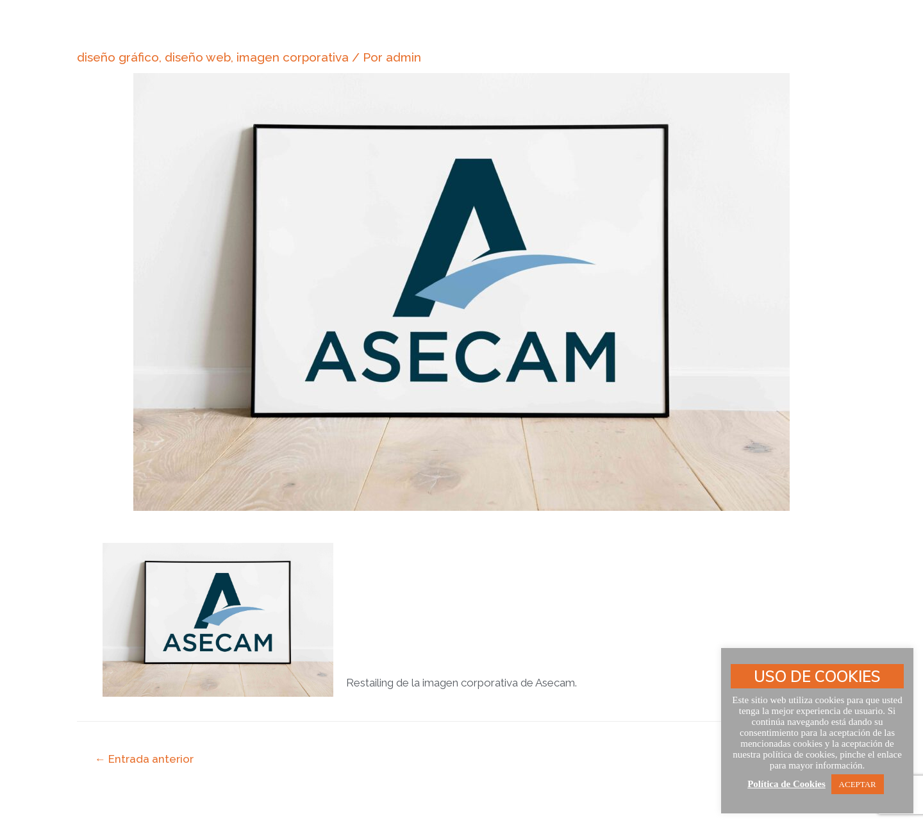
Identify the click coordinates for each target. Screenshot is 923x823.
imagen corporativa (293, 57)
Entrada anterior (144, 758)
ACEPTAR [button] (857, 784)
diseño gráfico (118, 57)
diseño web (198, 57)
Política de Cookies (786, 784)
